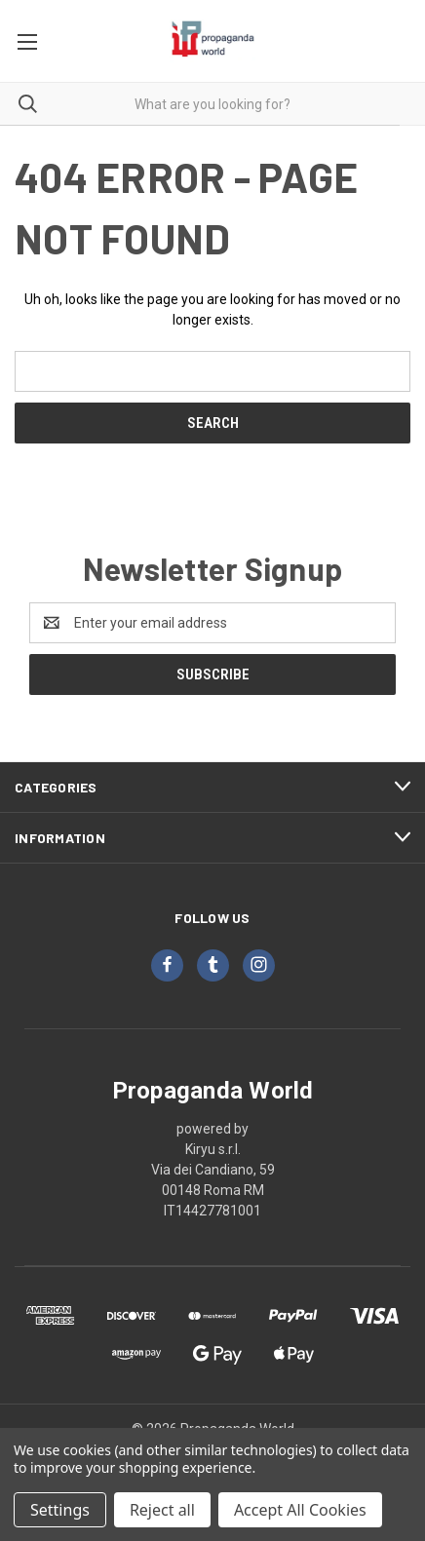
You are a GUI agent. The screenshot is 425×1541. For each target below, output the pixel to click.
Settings (60, 1510)
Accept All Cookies (300, 1510)
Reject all (162, 1510)
